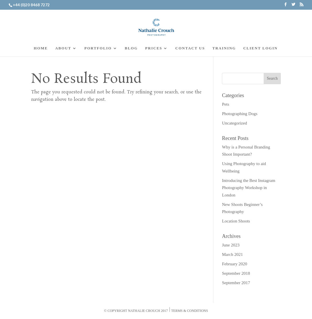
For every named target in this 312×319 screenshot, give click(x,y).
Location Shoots (236, 221)
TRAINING (224, 48)
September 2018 (236, 273)
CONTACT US (190, 48)
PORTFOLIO (98, 48)
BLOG (131, 48)
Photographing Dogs (239, 113)
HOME (41, 48)
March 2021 (232, 254)
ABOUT (63, 48)
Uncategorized (234, 123)
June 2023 (230, 245)
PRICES (153, 48)
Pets (225, 104)
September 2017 (236, 282)
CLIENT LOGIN (260, 48)
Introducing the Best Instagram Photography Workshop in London (248, 187)
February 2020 (234, 264)
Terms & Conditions (189, 311)
